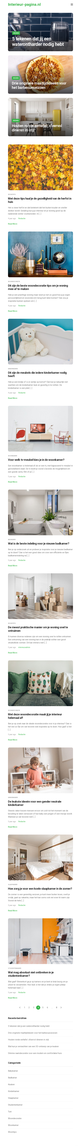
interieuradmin (24, 647)
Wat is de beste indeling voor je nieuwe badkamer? (38, 543)
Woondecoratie (14, 281)
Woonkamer (12, 456)
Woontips (12, 194)
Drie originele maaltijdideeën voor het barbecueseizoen (32, 1033)
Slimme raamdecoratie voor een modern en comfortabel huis (35, 1053)
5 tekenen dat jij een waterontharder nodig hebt (29, 1026)
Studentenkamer (14, 968)
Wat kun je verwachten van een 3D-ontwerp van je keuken (33, 1046)
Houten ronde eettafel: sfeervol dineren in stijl (28, 1039)
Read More (12, 224)
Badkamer (12, 539)
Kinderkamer (13, 369)
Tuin (10, 1111)
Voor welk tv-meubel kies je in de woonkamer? (36, 459)
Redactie (21, 218)
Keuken (16, 33)
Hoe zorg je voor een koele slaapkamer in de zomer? (40, 888)
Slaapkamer (12, 884)
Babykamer (13, 1071)
